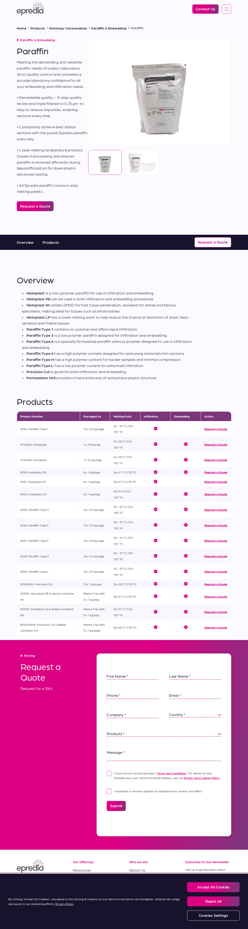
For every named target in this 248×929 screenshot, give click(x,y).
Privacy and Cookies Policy (202, 777)
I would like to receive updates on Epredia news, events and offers (154, 791)
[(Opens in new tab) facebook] (31, 881)
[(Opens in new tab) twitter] (51, 881)
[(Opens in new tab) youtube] (41, 881)
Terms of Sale (84, 889)
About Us (137, 870)
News (134, 889)
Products (51, 242)
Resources (82, 870)
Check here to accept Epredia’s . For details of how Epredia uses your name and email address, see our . (163, 775)
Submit (116, 805)
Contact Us (139, 898)
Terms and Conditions (171, 773)
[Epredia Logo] (30, 9)
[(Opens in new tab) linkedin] (21, 881)
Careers (136, 879)
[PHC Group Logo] (24, 916)
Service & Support (88, 879)
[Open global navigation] (226, 9)
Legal (34, 915)
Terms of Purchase (89, 898)
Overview (25, 242)
